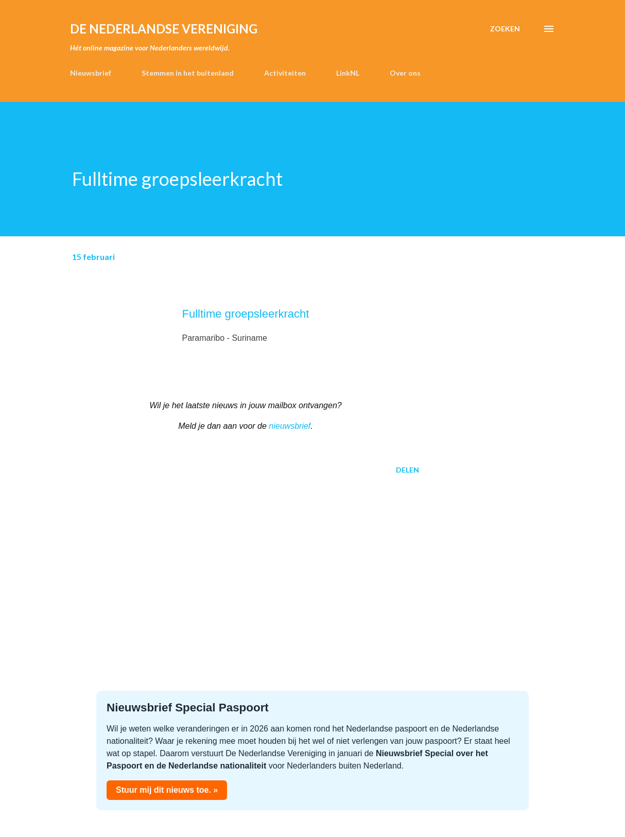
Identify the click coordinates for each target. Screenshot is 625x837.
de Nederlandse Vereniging (163, 28)
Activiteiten (285, 72)
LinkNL (347, 72)
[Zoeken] (505, 29)
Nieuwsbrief (90, 72)
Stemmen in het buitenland (188, 72)
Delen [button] (407, 469)
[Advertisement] (245, 563)
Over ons (405, 72)
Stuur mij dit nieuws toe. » (167, 790)
